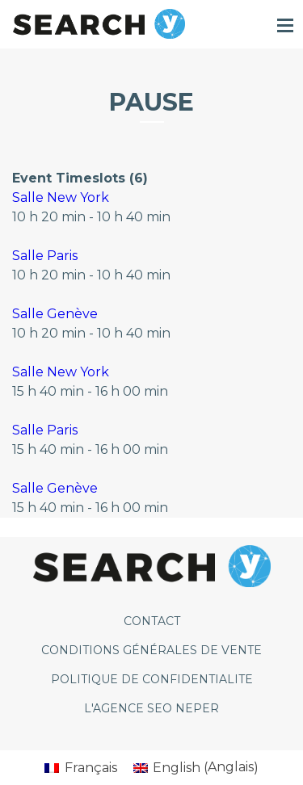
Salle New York (60, 197)
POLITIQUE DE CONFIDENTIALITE (152, 679)
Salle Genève (55, 313)
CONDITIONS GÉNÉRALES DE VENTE (151, 650)
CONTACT (152, 621)
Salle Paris (45, 255)
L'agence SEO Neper (151, 708)
